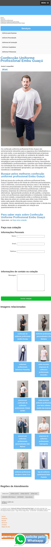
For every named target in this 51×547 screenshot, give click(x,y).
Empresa (4, 518)
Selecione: (5, 493)
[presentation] (17, 262)
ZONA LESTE (15, 493)
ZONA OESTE (25, 493)
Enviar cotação (26, 298)
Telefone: (27, 251)
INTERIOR (20, 497)
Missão (4, 520)
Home (3, 516)
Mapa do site (6, 527)
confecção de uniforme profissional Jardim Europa (22, 336)
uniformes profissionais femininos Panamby (22, 367)
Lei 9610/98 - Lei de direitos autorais (39, 510)
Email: (28, 244)
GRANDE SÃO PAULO (9, 497)
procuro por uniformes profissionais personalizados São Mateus (22, 441)
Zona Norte (28, 497)
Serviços (4, 522)
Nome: (28, 236)
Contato (4, 525)
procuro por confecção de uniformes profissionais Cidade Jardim (22, 405)
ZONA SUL (34, 493)
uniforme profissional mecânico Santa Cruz (22, 473)
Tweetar (5, 69)
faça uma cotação (20, 220)
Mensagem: (26, 282)
